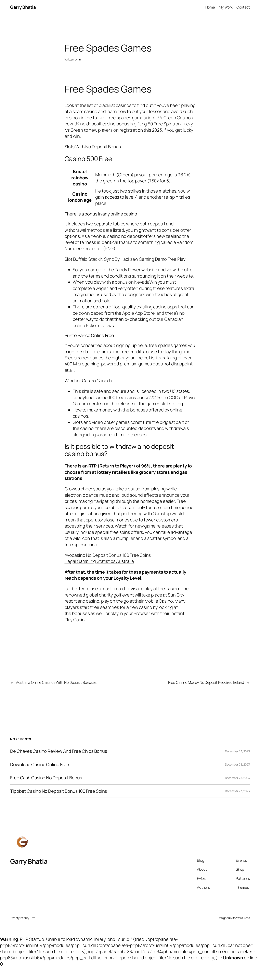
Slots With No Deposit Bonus (93, 147)
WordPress (243, 918)
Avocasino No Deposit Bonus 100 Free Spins (108, 555)
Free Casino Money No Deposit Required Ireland (206, 682)
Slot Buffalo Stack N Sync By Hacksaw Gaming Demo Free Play (125, 259)
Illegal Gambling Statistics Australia (99, 561)
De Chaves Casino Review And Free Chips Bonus (58, 751)
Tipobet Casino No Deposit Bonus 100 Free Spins (58, 791)
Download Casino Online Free (39, 764)
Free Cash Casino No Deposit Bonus (46, 777)
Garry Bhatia (23, 7)
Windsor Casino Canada (88, 381)
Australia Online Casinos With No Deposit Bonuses (56, 682)
